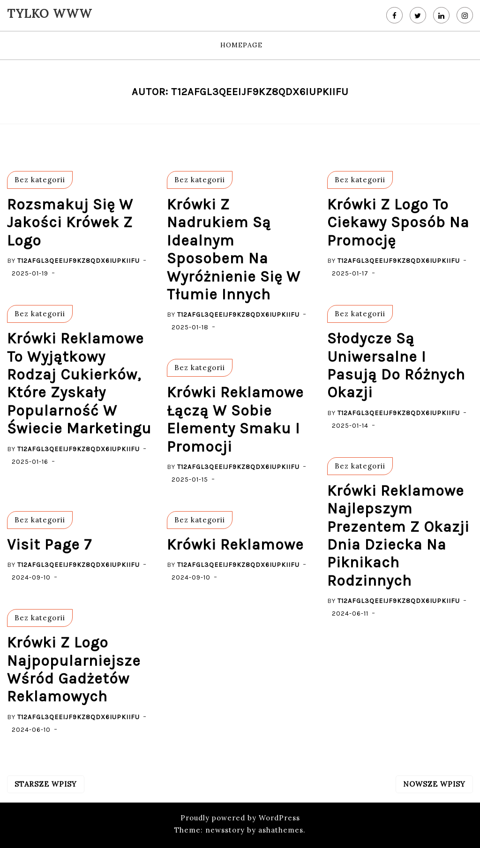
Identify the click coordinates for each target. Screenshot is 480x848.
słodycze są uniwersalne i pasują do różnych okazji (396, 365)
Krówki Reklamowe (235, 544)
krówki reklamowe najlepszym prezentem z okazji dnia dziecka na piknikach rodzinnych (398, 535)
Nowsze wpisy (434, 784)
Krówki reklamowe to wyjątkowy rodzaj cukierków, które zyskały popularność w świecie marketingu (79, 383)
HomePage (241, 45)
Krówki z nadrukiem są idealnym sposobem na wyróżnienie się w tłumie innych (233, 249)
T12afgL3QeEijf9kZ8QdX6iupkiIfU (78, 261)
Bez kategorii (40, 179)
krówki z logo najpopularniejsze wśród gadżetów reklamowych (74, 669)
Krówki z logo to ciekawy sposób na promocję (398, 222)
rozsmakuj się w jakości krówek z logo (70, 222)
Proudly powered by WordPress (240, 817)
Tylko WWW (49, 13)
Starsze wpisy (46, 784)
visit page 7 (49, 544)
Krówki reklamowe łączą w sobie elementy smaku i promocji (235, 419)
